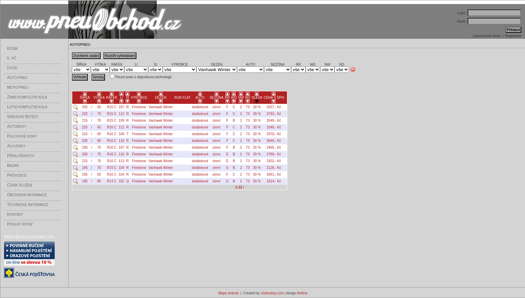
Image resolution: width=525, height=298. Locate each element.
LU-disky (16, 146)
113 (122, 161)
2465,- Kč (274, 147)
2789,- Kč (274, 154)
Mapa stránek (228, 293)
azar (13, 166)
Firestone (139, 107)
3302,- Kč (274, 161)
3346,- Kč (274, 127)
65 (99, 107)
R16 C (111, 107)
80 (99, 181)
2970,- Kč (274, 134)
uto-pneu (17, 78)
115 (122, 141)
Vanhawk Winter (161, 107)
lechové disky (22, 136)
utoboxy (16, 126)
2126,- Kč (274, 168)
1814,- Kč (274, 181)
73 (248, 107)
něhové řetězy (22, 117)
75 (99, 147)
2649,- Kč (274, 120)
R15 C (111, 114)
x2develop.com (272, 293)
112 (122, 114)
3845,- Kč (274, 141)
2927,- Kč (274, 107)
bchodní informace (27, 195)
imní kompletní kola (27, 97)
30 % (257, 107)
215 (85, 120)
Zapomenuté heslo (487, 36)
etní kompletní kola (27, 107)
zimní (216, 107)
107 (122, 107)
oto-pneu (17, 87)
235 (85, 141)
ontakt (15, 214)
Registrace (513, 36)
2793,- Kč (274, 114)
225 (85, 114)
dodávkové (200, 107)
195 (85, 147)
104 (122, 168)
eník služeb (19, 185)
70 (99, 114)
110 (122, 154)
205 (85, 107)
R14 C (111, 181)
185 (85, 181)
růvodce (17, 175)
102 (122, 181)
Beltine (302, 293)
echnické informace (27, 205)
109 (122, 120)
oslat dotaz (20, 224)
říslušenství (20, 156)
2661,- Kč (274, 174)
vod (12, 68)
